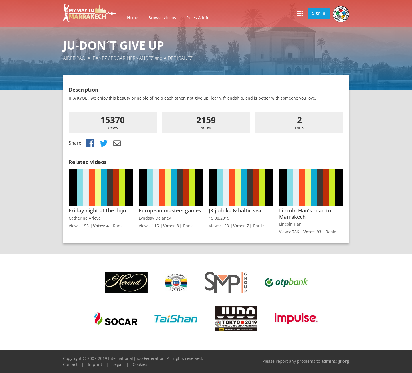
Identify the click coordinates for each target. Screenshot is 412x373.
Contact (70, 364)
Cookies (140, 364)
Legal (117, 364)
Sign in (318, 13)
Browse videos (162, 17)
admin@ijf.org (335, 361)
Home (132, 17)
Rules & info (197, 17)
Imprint (95, 364)
